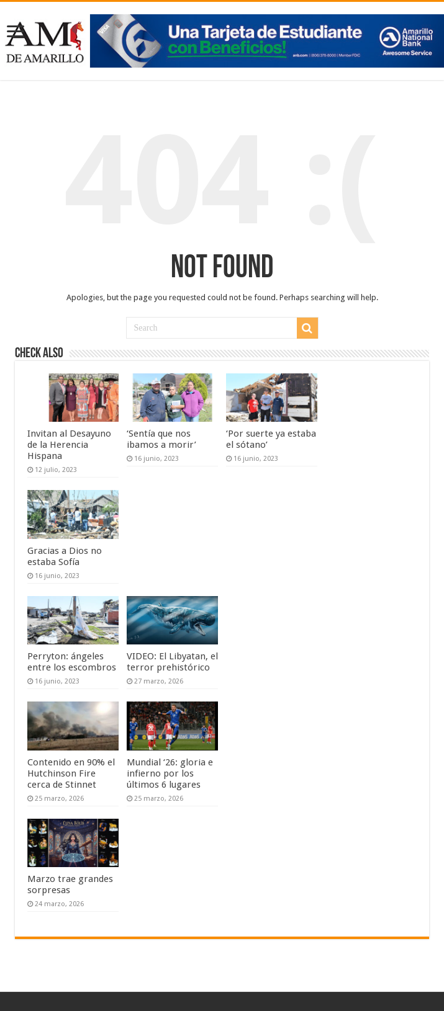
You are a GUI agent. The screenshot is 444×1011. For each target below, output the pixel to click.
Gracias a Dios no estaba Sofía (64, 556)
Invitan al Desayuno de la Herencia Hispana (69, 444)
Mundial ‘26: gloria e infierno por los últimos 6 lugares (170, 773)
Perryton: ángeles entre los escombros (73, 662)
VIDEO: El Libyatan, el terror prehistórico (172, 662)
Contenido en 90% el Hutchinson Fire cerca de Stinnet (71, 773)
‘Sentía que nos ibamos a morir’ (161, 439)
